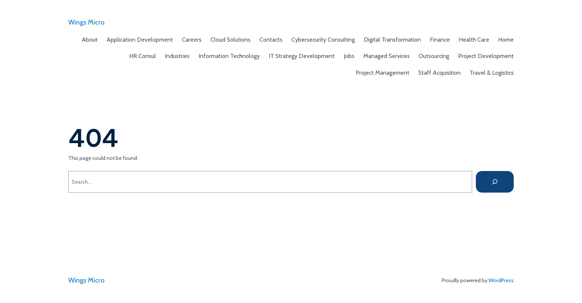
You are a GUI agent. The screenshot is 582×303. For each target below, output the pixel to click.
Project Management (382, 72)
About (90, 39)
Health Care (474, 39)
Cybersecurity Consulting (323, 39)
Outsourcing (434, 55)
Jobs (349, 55)
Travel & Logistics (492, 72)
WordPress (501, 280)
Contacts (270, 39)
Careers (192, 39)
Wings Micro (86, 22)
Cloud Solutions (230, 39)
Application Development (140, 39)
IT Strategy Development (302, 55)
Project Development (486, 55)
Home (506, 39)
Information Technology (229, 55)
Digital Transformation (392, 39)
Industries (177, 55)
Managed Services (386, 55)
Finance (440, 39)
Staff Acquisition (439, 72)
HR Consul (142, 55)
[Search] (495, 182)
